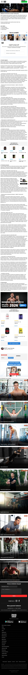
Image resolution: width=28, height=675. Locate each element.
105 (22, 668)
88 (4, 668)
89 (5, 668)
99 (14, 668)
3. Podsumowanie (3, 29)
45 (16, 665)
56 (26, 665)
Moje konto (4, 639)
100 (15, 668)
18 (17, 664)
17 (16, 664)
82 (24, 666)
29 (1, 665)
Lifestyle (3, 644)
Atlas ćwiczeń (4, 634)
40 (11, 665)
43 (14, 665)
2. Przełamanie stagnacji (4, 28)
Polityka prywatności (22, 661)
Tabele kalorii (4, 653)
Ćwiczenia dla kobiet (5, 646)
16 (15, 664)
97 (12, 668)
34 (6, 665)
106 (23, 668)
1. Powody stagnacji (4, 27)
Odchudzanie (4, 641)
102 (18, 668)
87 (3, 668)
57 (1, 666)
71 (14, 666)
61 (5, 666)
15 (14, 664)
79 (21, 666)
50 (20, 665)
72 (15, 666)
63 (7, 666)
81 (23, 666)
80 (22, 666)
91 (7, 668)
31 (3, 665)
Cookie (17, 661)
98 (13, 668)
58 (2, 666)
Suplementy (4, 632)
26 (24, 664)
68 (11, 666)
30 (2, 665)
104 (20, 668)
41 (12, 665)
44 (15, 665)
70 (13, 666)
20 (19, 664)
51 (21, 665)
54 (24, 665)
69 (12, 666)
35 (7, 665)
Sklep (3, 627)
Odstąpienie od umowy (14, 671)
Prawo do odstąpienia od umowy (14, 670)
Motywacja (4, 650)
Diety (3, 630)
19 (18, 664)
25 (23, 664)
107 (24, 668)
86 (2, 668)
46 (17, 665)
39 (10, 665)
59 (3, 666)
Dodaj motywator (5, 651)
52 (22, 665)
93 (9, 668)
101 (17, 668)
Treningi (3, 628)
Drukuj (18, 356)
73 (16, 666)
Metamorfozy (4, 635)
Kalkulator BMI (4, 648)
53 (23, 665)
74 (17, 666)
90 (6, 668)
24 (22, 664)
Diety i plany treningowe (6, 625)
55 (25, 665)
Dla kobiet (3, 637)
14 (13, 664)
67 (10, 666)
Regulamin (9, 661)
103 (19, 668)
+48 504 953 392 (10, 608)
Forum (3, 657)
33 (5, 665)
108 (25, 668)
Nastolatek (4, 642)
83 (25, 666)
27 (25, 664)
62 (6, 666)
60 (4, 666)
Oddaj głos (11, 357)
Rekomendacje (4, 655)
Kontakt (13, 661)
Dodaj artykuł (5, 661)
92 (8, 668)
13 (12, 664)
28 (26, 664)
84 (26, 666)
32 (4, 665)
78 (20, 666)
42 (13, 665)
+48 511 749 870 (18, 608)
